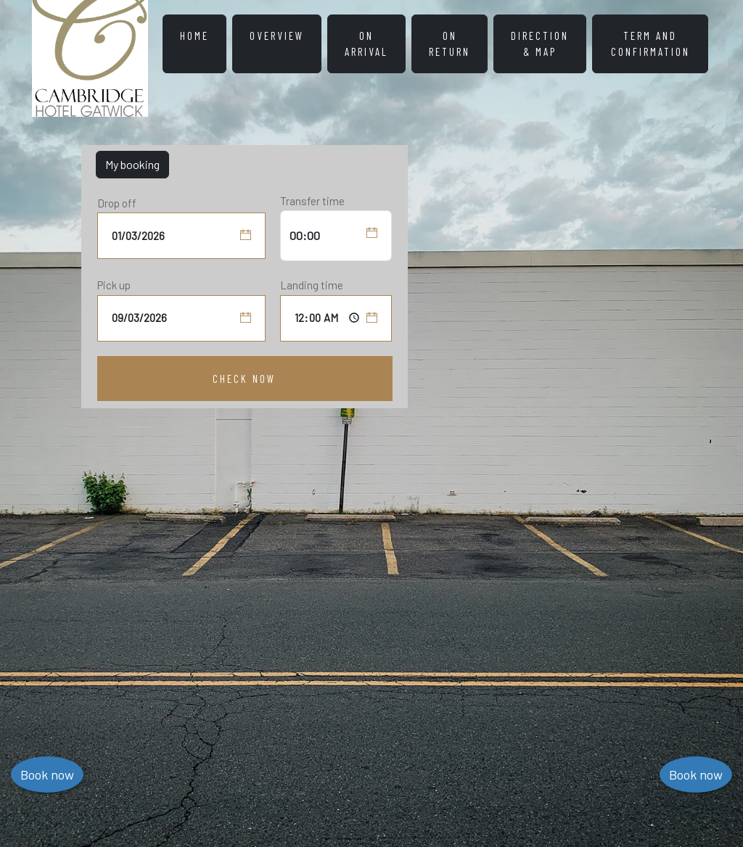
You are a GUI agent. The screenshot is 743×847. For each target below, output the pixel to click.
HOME (194, 35)
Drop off (116, 203)
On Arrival (366, 44)
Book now (696, 774)
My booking (132, 164)
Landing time (311, 285)
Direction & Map (540, 44)
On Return (449, 44)
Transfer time (312, 200)
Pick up (114, 285)
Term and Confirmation (650, 44)
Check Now (244, 378)
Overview (277, 35)
